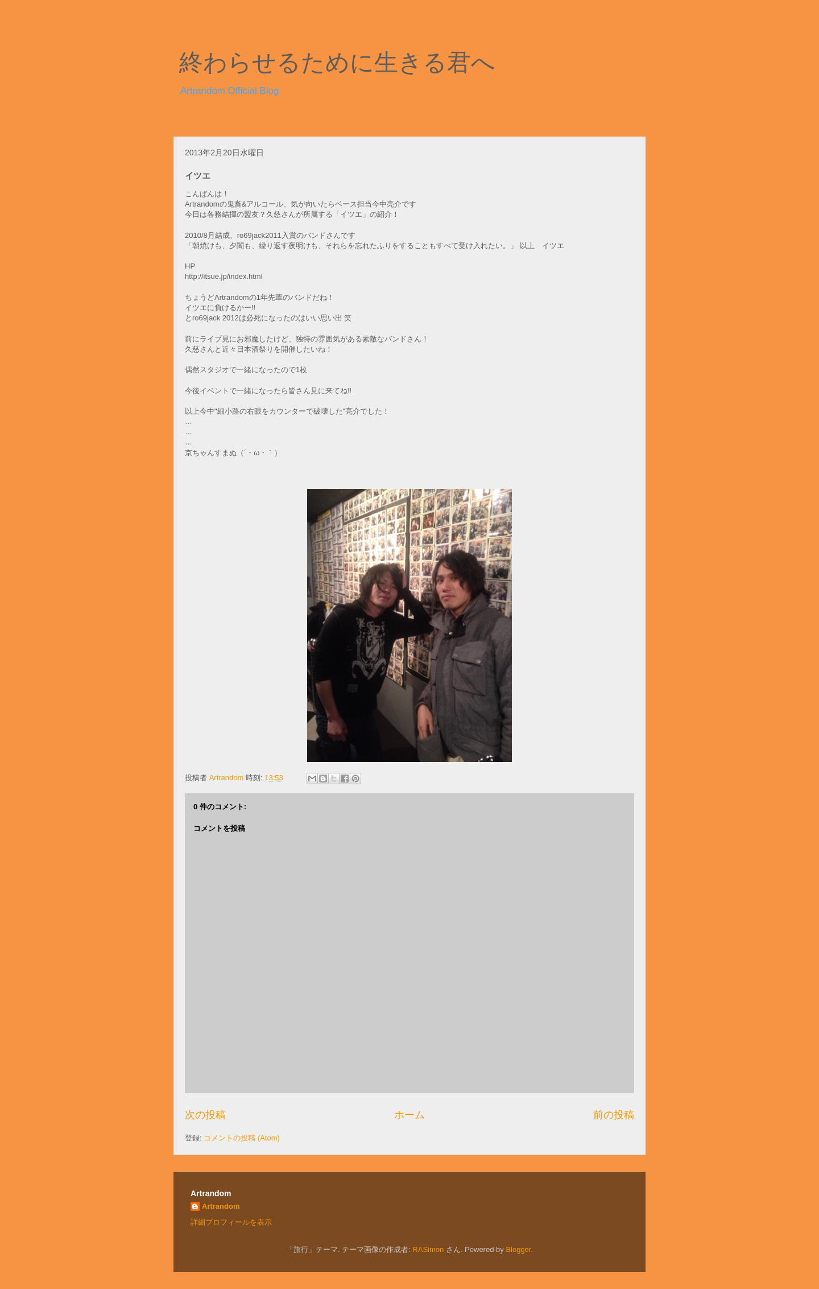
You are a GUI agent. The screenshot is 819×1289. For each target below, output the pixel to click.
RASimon (428, 1249)
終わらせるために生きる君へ (337, 63)
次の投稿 (205, 1115)
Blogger (518, 1249)
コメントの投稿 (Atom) (242, 1138)
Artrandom (220, 1206)
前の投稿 (613, 1115)
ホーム (409, 1115)
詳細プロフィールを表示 (231, 1222)
